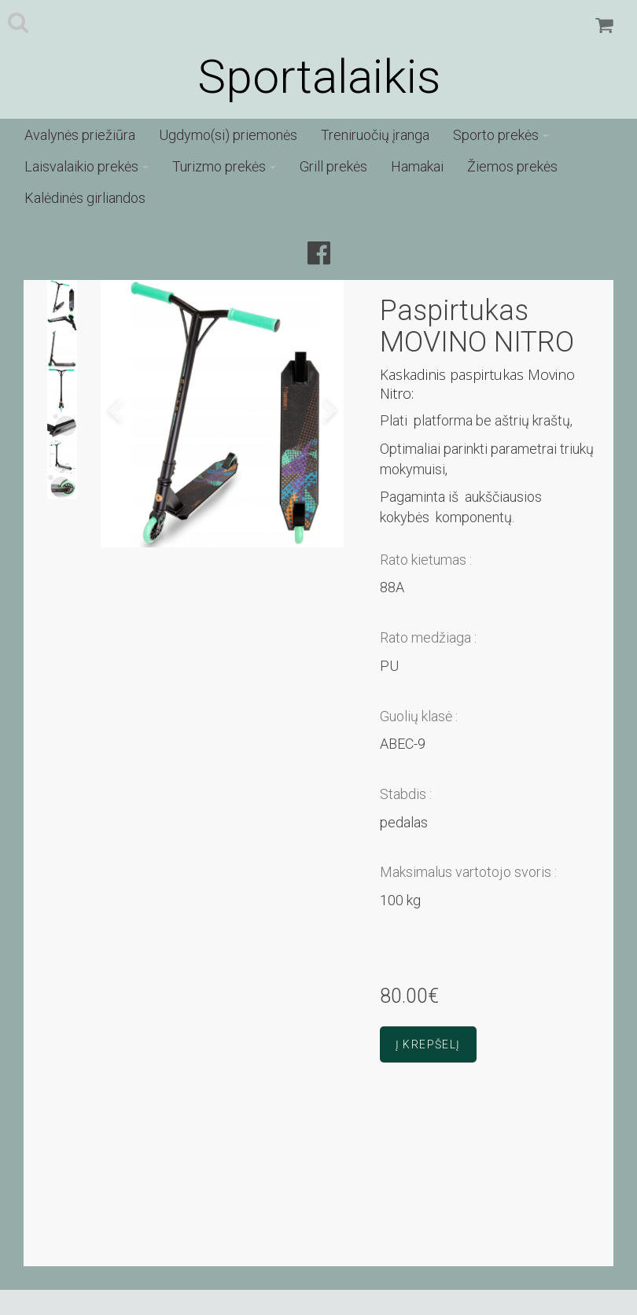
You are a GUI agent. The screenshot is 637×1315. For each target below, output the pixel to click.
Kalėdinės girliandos (84, 198)
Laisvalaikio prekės (86, 166)
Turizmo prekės (224, 166)
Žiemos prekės (512, 166)
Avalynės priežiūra (79, 135)
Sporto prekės (501, 135)
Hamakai (417, 166)
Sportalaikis (318, 77)
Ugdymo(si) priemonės (228, 135)
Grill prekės (333, 166)
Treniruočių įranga (375, 135)
